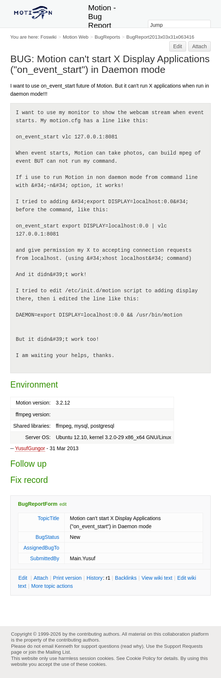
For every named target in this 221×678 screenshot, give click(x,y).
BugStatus (47, 537)
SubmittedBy (44, 558)
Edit (177, 46)
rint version (67, 578)
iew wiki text (157, 578)
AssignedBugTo (41, 548)
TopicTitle (48, 518)
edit (62, 504)
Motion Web (75, 37)
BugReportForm (37, 504)
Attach (199, 46)
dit (23, 578)
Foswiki (48, 37)
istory (95, 578)
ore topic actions (52, 586)
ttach (40, 578)
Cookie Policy (141, 658)
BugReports (107, 37)
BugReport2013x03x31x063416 (160, 37)
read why (132, 646)
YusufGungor (30, 448)
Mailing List (58, 652)
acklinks (126, 578)
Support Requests (183, 646)
